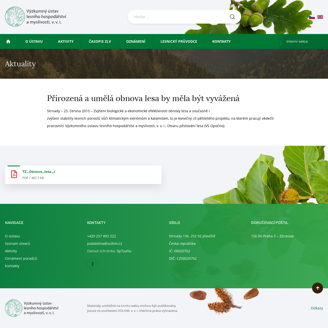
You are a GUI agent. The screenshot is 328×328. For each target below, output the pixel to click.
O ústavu (34, 41)
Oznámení (135, 41)
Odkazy (317, 308)
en (320, 17)
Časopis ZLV (100, 41)
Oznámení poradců (21, 258)
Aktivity (66, 41)
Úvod (15, 41)
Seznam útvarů (17, 243)
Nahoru (317, 288)
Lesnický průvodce (179, 41)
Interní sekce (297, 41)
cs (312, 17)
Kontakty (221, 41)
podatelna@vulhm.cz (104, 243)
